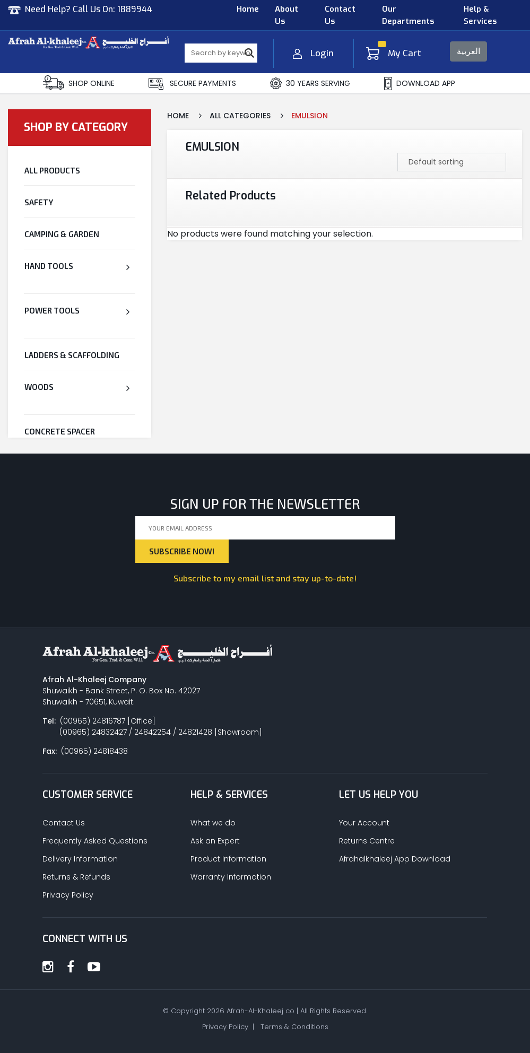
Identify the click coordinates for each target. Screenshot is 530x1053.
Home (248, 9)
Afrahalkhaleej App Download (394, 859)
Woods (39, 386)
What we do (213, 822)
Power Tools (52, 310)
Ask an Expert (215, 841)
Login (313, 53)
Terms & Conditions (294, 1027)
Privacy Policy (67, 895)
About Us (286, 15)
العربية (468, 51)
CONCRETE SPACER (59, 431)
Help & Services (480, 15)
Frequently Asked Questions (94, 841)
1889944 (134, 9)
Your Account (364, 822)
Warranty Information (230, 877)
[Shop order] (451, 162)
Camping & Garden (61, 234)
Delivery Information (80, 859)
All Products (52, 170)
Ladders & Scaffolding (71, 355)
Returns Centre (367, 841)
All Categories (240, 115)
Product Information (228, 859)
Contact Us (340, 15)
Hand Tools (48, 266)
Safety (38, 202)
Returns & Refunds (76, 877)
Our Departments (408, 15)
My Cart (394, 53)
